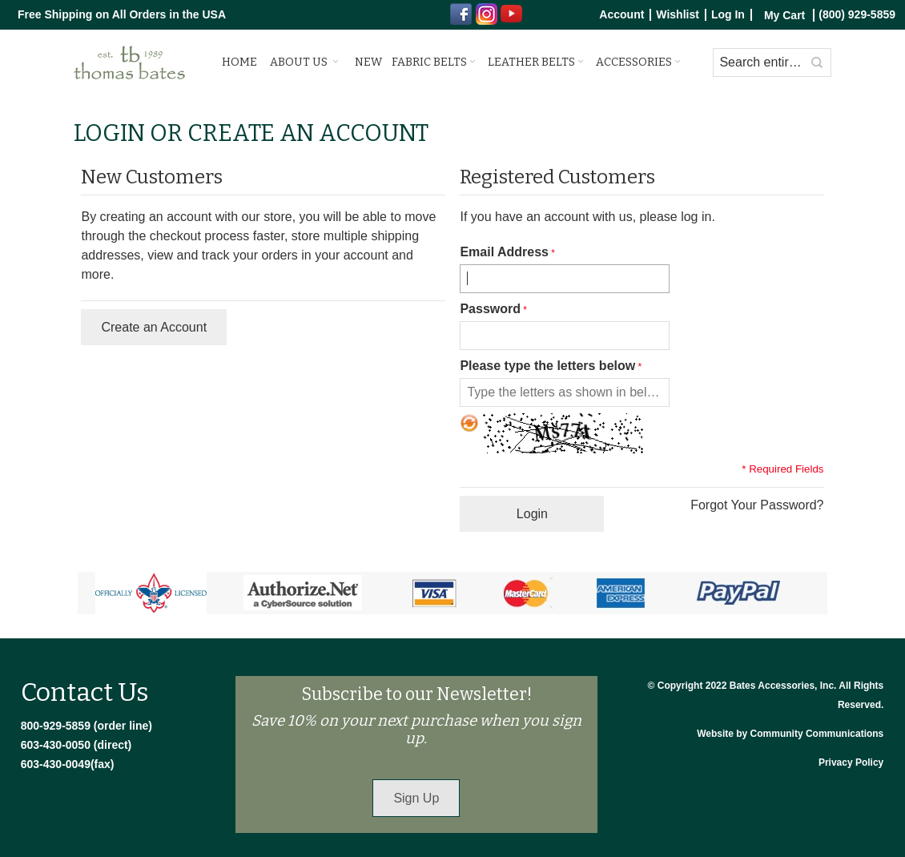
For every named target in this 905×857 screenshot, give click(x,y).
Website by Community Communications (790, 733)
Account (621, 15)
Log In (728, 15)
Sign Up (416, 798)
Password (490, 309)
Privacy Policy (851, 762)
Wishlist (677, 15)
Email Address (504, 252)
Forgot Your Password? (756, 505)
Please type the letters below (547, 365)
